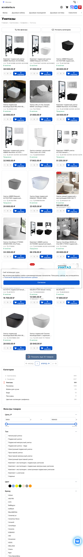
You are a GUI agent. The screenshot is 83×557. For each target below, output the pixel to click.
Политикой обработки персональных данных (21, 277)
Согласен (41, 282)
